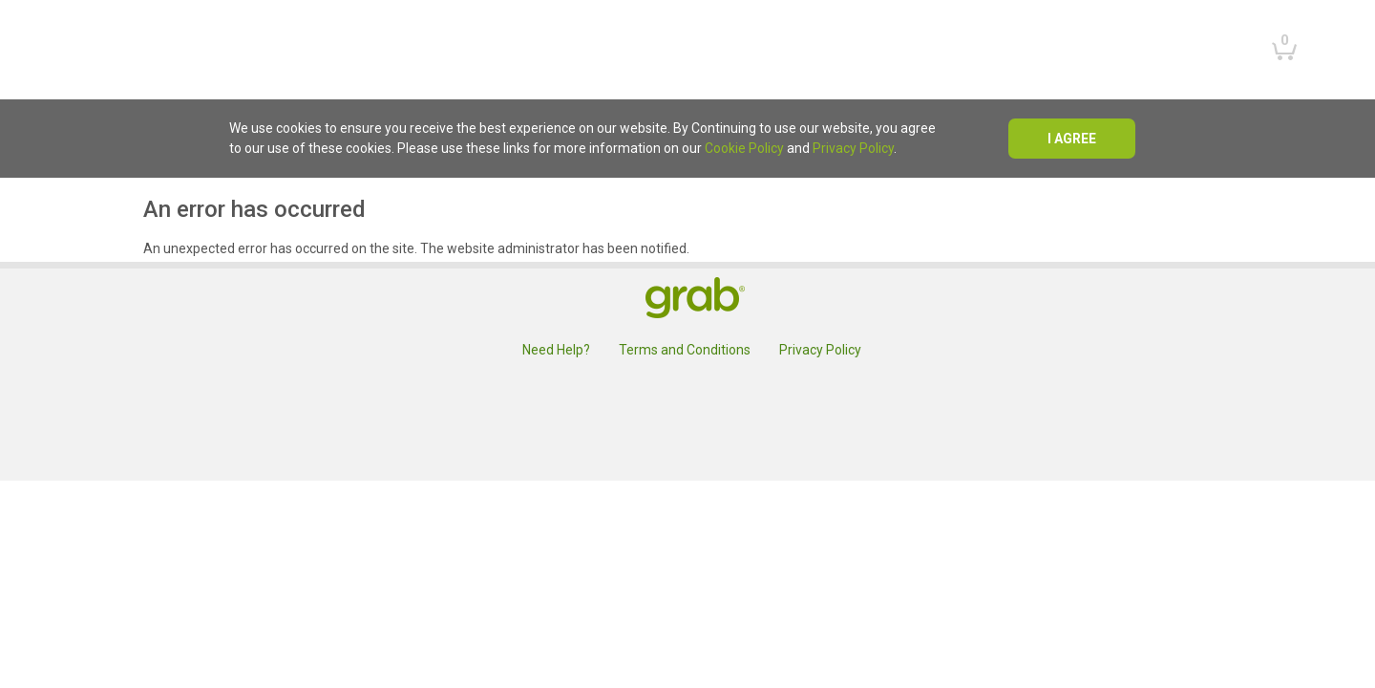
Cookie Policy (744, 148)
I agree (1071, 138)
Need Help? (556, 349)
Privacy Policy (853, 148)
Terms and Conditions (685, 349)
